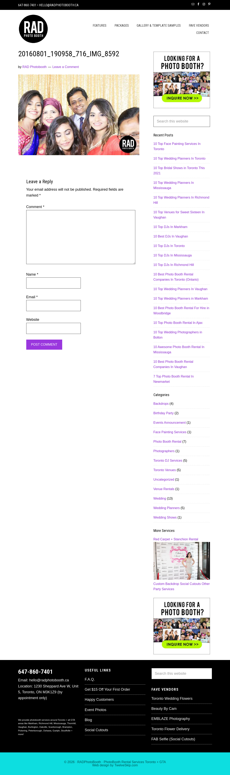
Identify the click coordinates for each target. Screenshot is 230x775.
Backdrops (161, 403)
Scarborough (54, 727)
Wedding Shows (165, 517)
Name (32, 274)
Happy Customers (99, 700)
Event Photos (95, 710)
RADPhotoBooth (89, 762)
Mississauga (60, 723)
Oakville (43, 727)
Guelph (56, 730)
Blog (88, 720)
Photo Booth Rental (167, 441)
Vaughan (22, 727)
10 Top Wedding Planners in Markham (180, 298)
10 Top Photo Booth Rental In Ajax (178, 322)
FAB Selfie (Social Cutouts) (173, 739)
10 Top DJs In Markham (170, 227)
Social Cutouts (190, 584)
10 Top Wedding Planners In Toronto (179, 158)
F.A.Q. (90, 679)
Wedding (159, 498)
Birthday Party (163, 413)
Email (32, 297)
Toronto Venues (164, 470)
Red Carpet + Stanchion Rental (175, 539)
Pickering (22, 730)
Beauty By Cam (164, 709)
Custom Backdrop (166, 584)
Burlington (33, 727)
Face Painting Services (170, 432)
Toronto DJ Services (167, 460)
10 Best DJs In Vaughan (170, 236)
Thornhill (71, 723)
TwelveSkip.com (126, 765)
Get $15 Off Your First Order (107, 689)
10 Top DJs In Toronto (169, 246)
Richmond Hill (46, 723)
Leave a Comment (65, 67)
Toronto (150, 762)
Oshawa (47, 730)
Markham (33, 723)
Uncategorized (163, 479)
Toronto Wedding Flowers (172, 699)
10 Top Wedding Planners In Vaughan (180, 289)
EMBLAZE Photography (170, 719)
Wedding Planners (166, 508)
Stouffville (66, 730)
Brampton (67, 727)
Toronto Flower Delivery (170, 729)
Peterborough (35, 730)
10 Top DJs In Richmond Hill (173, 265)
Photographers (164, 451)
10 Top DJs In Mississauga (172, 255)
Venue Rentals (163, 489)
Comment (35, 207)
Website (32, 320)
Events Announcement (169, 422)
